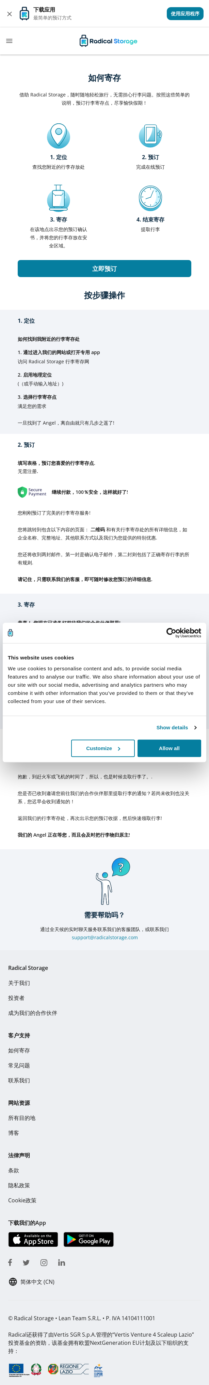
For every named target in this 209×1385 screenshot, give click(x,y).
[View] (185, 13)
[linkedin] (61, 1261)
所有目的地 (21, 1118)
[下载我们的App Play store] (88, 1239)
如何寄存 (19, 1050)
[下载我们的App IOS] (33, 1239)
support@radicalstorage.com (105, 937)
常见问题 (19, 1065)
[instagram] (44, 1261)
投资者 (16, 998)
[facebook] (10, 1261)
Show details (172, 727)
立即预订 (104, 268)
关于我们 (19, 983)
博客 (13, 1133)
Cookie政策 (22, 1200)
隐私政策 (19, 1185)
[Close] (9, 14)
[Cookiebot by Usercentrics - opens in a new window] (171, 633)
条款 (13, 1170)
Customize (103, 748)
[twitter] (26, 1261)
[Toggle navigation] (9, 41)
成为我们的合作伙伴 (32, 1013)
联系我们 (19, 1080)
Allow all (169, 748)
